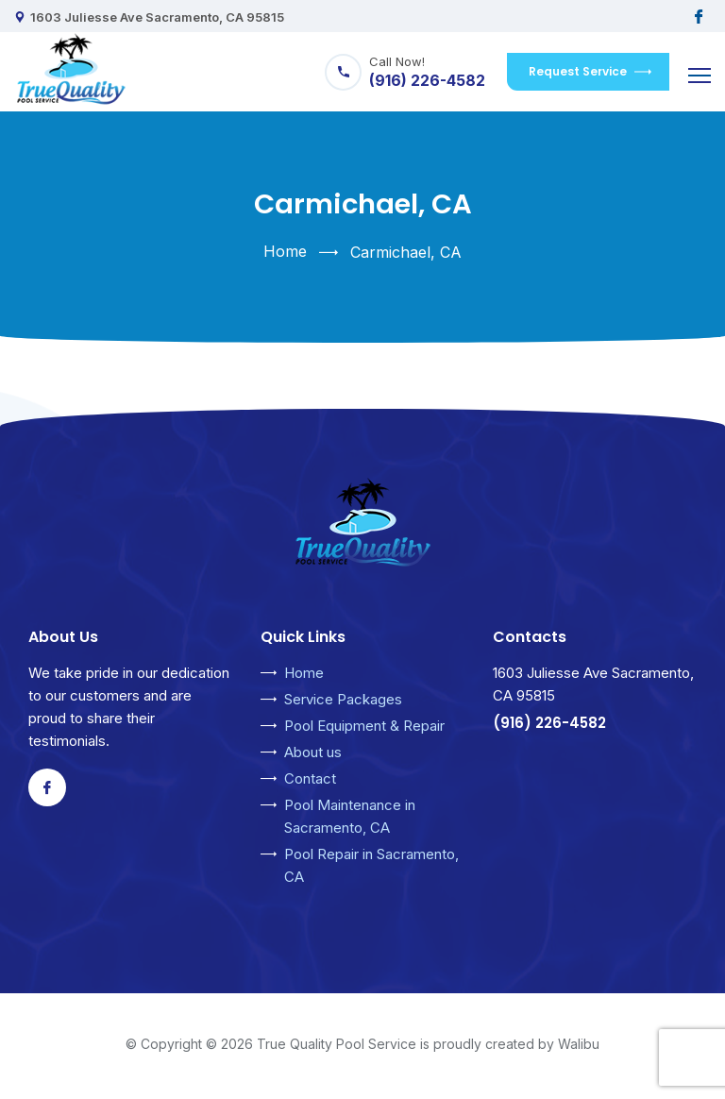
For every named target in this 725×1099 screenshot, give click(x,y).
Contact (310, 778)
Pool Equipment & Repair (364, 726)
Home (285, 251)
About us (313, 752)
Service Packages (343, 699)
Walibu (578, 1044)
